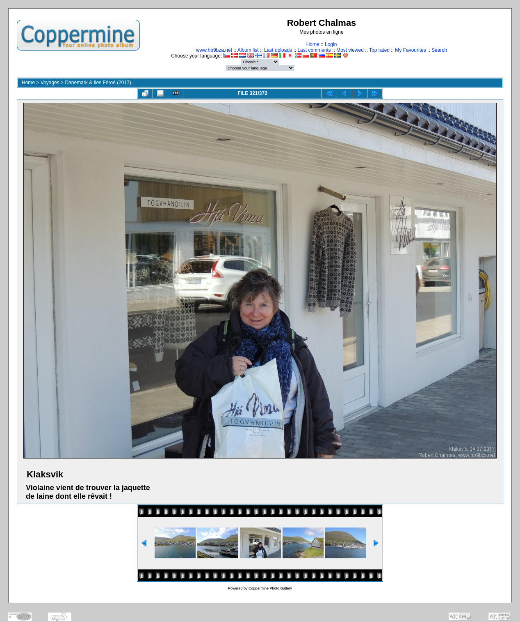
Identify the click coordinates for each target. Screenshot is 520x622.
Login (331, 44)
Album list (248, 50)
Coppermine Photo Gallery (270, 588)
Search (439, 50)
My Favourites (410, 50)
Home (312, 44)
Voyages (50, 82)
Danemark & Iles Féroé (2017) (98, 82)
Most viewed (350, 50)
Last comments (314, 50)
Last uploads (278, 50)
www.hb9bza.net (214, 50)
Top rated (379, 50)
